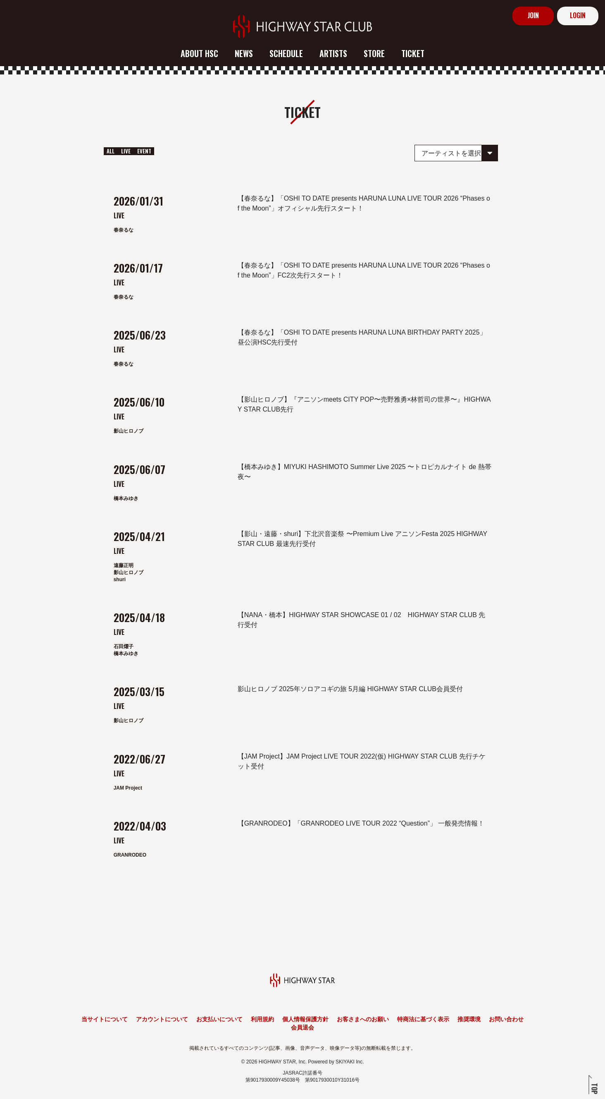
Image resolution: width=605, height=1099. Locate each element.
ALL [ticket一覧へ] (110, 151)
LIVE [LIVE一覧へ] (126, 151)
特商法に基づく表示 (423, 1019)
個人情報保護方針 (305, 1019)
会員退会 (302, 1027)
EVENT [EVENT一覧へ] (144, 151)
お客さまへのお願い (363, 1019)
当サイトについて (104, 1019)
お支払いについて (219, 1019)
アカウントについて (162, 1019)
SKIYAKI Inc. (350, 1062)
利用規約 (262, 1019)
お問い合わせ (506, 1019)
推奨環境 (469, 1019)
